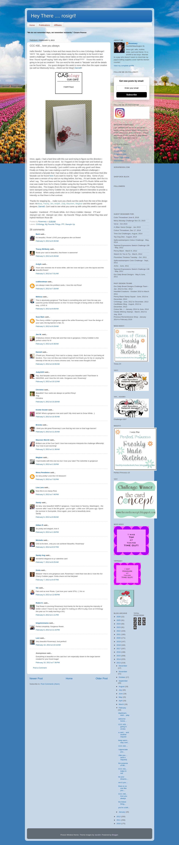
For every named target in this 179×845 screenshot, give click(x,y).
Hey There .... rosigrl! (53, 16)
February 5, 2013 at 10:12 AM (48, 382)
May (121, 697)
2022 (119, 631)
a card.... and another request (123, 734)
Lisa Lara (40, 487)
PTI (62, 224)
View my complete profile (124, 66)
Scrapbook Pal (120, 151)
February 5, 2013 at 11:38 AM (48, 449)
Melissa (39, 297)
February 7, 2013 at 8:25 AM (47, 562)
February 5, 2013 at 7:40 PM (47, 494)
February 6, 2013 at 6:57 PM (47, 547)
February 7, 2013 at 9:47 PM (47, 580)
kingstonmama (42, 623)
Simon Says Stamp (121, 157)
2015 (119, 656)
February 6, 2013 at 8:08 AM (47, 517)
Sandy (38, 503)
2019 (119, 642)
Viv (37, 588)
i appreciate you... (123, 750)
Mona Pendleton (43, 472)
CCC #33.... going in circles (123, 726)
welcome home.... (122, 720)
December (123, 666)
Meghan (39, 457)
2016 (119, 652)
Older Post (102, 678)
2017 (119, 649)
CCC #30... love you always (122, 796)
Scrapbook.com (120, 154)
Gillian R (39, 525)
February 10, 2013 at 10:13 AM (48, 645)
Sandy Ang (40, 555)
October (122, 677)
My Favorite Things (52, 224)
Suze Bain (40, 317)
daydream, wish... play (123, 714)
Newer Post (36, 678)
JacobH (98, 835)
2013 (119, 663)
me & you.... (123, 782)
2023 (119, 627)
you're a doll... (124, 808)
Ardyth (39, 264)
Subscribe (131, 95)
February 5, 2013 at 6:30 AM (47, 241)
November (123, 672)
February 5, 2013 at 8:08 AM (47, 309)
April (121, 701)
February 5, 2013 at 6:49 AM (47, 256)
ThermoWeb (119, 161)
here (51, 176)
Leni (38, 638)
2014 (119, 659)
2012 (119, 817)
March (121, 704)
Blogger (115, 835)
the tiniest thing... (122, 803)
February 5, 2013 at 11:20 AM (48, 432)
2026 (119, 617)
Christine (40, 390)
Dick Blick (118, 148)
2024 (119, 624)
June (121, 694)
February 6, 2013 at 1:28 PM (47, 532)
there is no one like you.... (122, 788)
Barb (38, 234)
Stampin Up (70, 224)
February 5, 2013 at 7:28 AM (47, 289)
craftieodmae (41, 282)
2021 (119, 634)
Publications (44, 25)
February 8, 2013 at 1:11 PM (47, 615)
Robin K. (39, 603)
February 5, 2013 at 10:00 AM (48, 364)
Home (32, 25)
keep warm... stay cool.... (123, 741)
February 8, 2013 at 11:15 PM (48, 630)
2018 (119, 645)
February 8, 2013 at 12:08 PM (48, 595)
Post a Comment (40, 668)
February (122, 708)
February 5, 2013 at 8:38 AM (47, 344)
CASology (40, 224)
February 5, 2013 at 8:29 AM (47, 326)
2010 (119, 824)
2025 (119, 620)
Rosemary (133, 43)
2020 (119, 638)
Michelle (39, 540)
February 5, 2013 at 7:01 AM (47, 274)
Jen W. (39, 334)
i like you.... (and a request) (122, 757)
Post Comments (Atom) (50, 684)
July (121, 690)
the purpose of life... (123, 764)
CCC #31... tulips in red (122, 771)
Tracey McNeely (42, 249)
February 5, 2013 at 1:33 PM (47, 464)
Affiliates (58, 25)
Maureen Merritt (42, 440)
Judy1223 (40, 372)
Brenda (39, 425)
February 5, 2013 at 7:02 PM (47, 479)
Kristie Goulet (42, 410)
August (122, 687)
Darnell (77, 68)
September (123, 681)
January (122, 812)
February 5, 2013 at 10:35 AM (48, 417)
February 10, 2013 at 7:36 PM (48, 663)
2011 (119, 820)
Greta (38, 570)
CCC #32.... (123, 746)
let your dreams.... (123, 778)
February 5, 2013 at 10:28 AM (48, 402)
